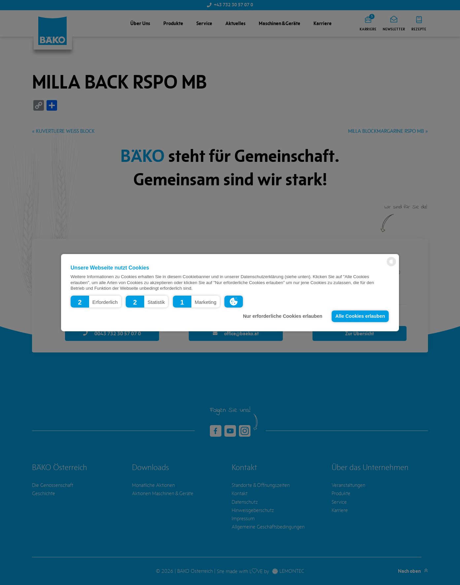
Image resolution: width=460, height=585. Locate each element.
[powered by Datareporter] (391, 266)
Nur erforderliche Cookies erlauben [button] (282, 316)
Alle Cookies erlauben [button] (360, 316)
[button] (96, 301)
